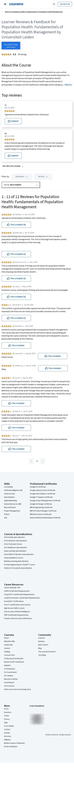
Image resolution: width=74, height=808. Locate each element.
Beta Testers (43, 645)
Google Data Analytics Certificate (42, 493)
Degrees (7, 665)
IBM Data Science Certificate (41, 514)
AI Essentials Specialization (14, 537)
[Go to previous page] (31, 461)
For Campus (8, 675)
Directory (7, 736)
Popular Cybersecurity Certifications (18, 618)
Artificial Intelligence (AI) (13, 490)
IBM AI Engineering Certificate (41, 507)
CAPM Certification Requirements (17, 591)
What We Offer (9, 641)
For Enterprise (9, 669)
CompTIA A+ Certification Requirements (19, 594)
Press (6, 709)
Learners (41, 638)
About (6, 638)
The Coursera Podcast (46, 651)
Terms (6, 716)
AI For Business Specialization (15, 540)
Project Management (12, 511)
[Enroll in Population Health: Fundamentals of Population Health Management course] (11, 45)
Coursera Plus (9, 655)
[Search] (54, 4)
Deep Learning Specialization (15, 551)
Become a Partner (11, 679)
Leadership (8, 645)
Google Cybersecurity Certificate (42, 490)
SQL (5, 517)
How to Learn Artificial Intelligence (17, 611)
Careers (7, 648)
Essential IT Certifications (14, 601)
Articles (7, 733)
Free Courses (9, 686)
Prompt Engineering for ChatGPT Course (19, 564)
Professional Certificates (13, 658)
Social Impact (9, 682)
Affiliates (7, 739)
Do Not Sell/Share (11, 746)
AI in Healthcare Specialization (15, 547)
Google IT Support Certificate (41, 497)
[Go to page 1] (37, 461)
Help (6, 722)
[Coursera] (16, 4)
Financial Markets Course (13, 558)
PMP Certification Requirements (16, 615)
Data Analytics (9, 497)
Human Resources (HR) (12, 504)
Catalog (7, 651)
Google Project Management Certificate (45, 500)
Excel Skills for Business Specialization (18, 554)
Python (6, 514)
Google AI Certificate (38, 487)
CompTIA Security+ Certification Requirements (22, 598)
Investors (7, 712)
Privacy (7, 719)
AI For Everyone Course (13, 544)
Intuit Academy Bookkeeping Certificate (45, 517)
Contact (7, 729)
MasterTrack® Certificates (14, 662)
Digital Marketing (10, 500)
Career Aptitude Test (12, 587)
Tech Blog (42, 655)
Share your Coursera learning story (17, 689)
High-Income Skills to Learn (14, 608)
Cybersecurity (9, 493)
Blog (40, 648)
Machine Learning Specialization (16, 561)
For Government (10, 672)
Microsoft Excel (10, 507)
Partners (41, 641)
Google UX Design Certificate (41, 504)
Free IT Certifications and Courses (17, 604)
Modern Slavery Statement (14, 743)
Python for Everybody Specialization (18, 568)
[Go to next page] (42, 461)
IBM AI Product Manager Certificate (43, 511)
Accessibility (9, 726)
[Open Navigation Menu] (5, 4)
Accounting (8, 487)
